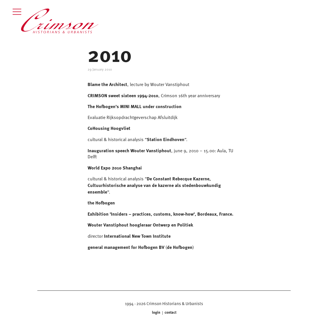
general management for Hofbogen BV (126, 247)
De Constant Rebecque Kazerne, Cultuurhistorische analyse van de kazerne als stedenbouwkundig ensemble (154, 185)
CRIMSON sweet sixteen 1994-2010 (123, 95)
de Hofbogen (179, 247)
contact (170, 312)
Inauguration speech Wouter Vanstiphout (129, 150)
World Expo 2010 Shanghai (115, 167)
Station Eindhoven (165, 139)
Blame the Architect (107, 84)
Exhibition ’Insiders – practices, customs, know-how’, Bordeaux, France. (161, 213)
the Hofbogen (101, 202)
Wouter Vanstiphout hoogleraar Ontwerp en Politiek (140, 224)
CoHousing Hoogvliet (109, 128)
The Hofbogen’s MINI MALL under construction (135, 106)
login (156, 312)
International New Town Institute (137, 236)
